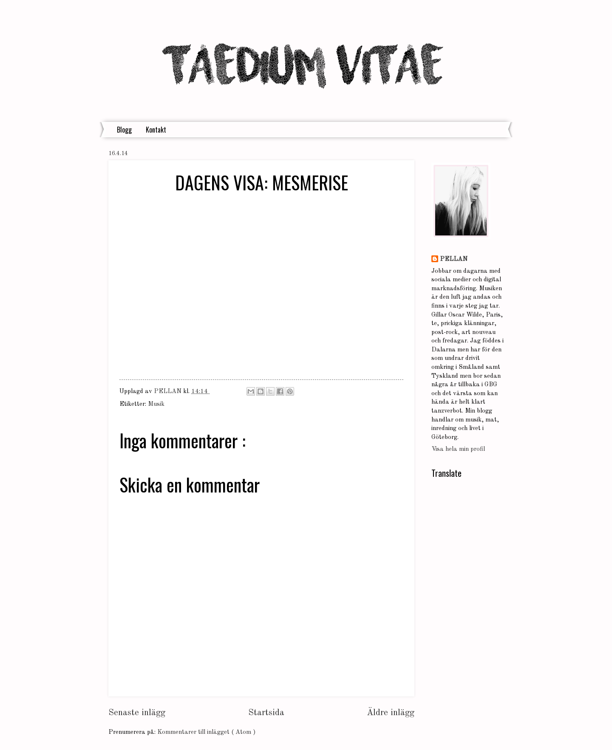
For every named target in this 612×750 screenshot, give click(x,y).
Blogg (124, 130)
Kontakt (156, 130)
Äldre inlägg (390, 712)
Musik (156, 404)
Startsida (266, 712)
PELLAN (454, 259)
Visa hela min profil (458, 449)
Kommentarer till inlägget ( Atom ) (206, 732)
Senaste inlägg (136, 712)
